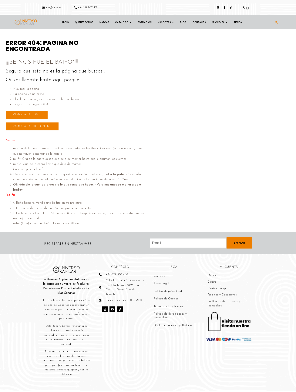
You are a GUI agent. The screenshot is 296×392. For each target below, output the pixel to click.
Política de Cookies (166, 299)
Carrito (211, 283)
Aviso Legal (161, 284)
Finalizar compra (217, 289)
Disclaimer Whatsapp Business (173, 326)
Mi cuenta (213, 276)
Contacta (160, 277)
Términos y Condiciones (168, 307)
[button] (276, 22)
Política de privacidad (168, 292)
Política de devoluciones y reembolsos (170, 317)
